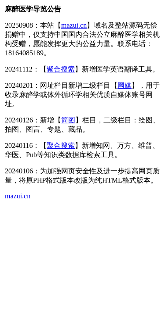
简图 (68, 120)
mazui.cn (74, 25)
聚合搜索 (61, 69)
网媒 (124, 85)
